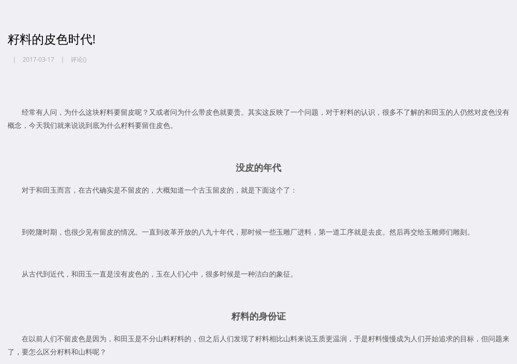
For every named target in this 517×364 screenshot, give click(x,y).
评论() (78, 59)
